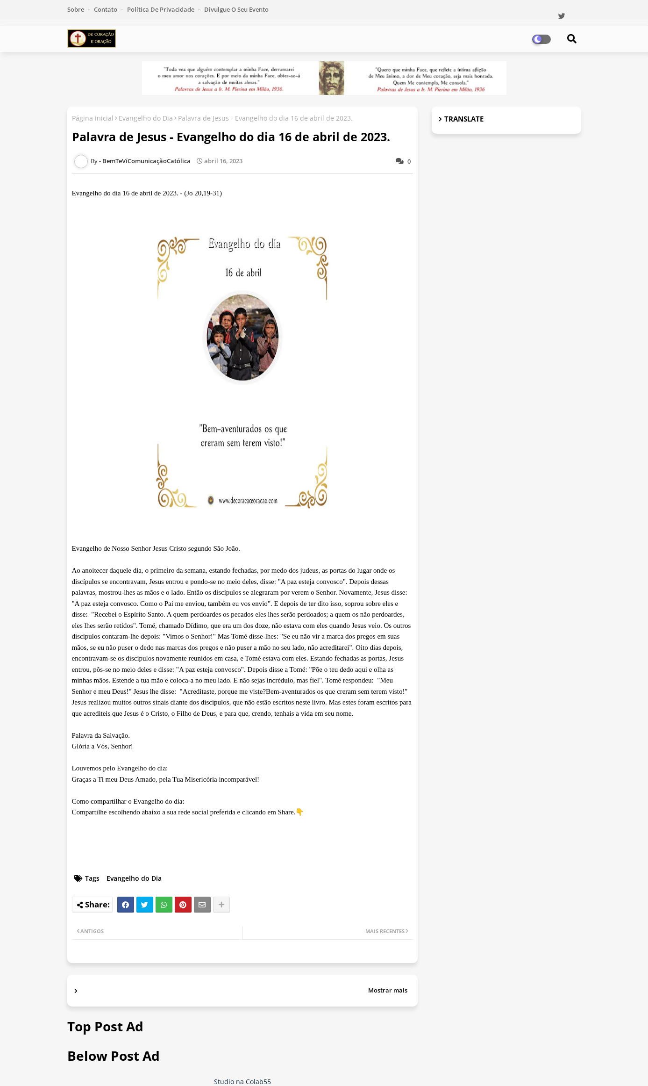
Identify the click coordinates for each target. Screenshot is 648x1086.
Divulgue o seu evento (236, 9)
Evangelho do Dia (146, 118)
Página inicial (93, 118)
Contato (106, 9)
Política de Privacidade (161, 9)
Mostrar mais (387, 990)
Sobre (76, 9)
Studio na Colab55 (242, 1081)
